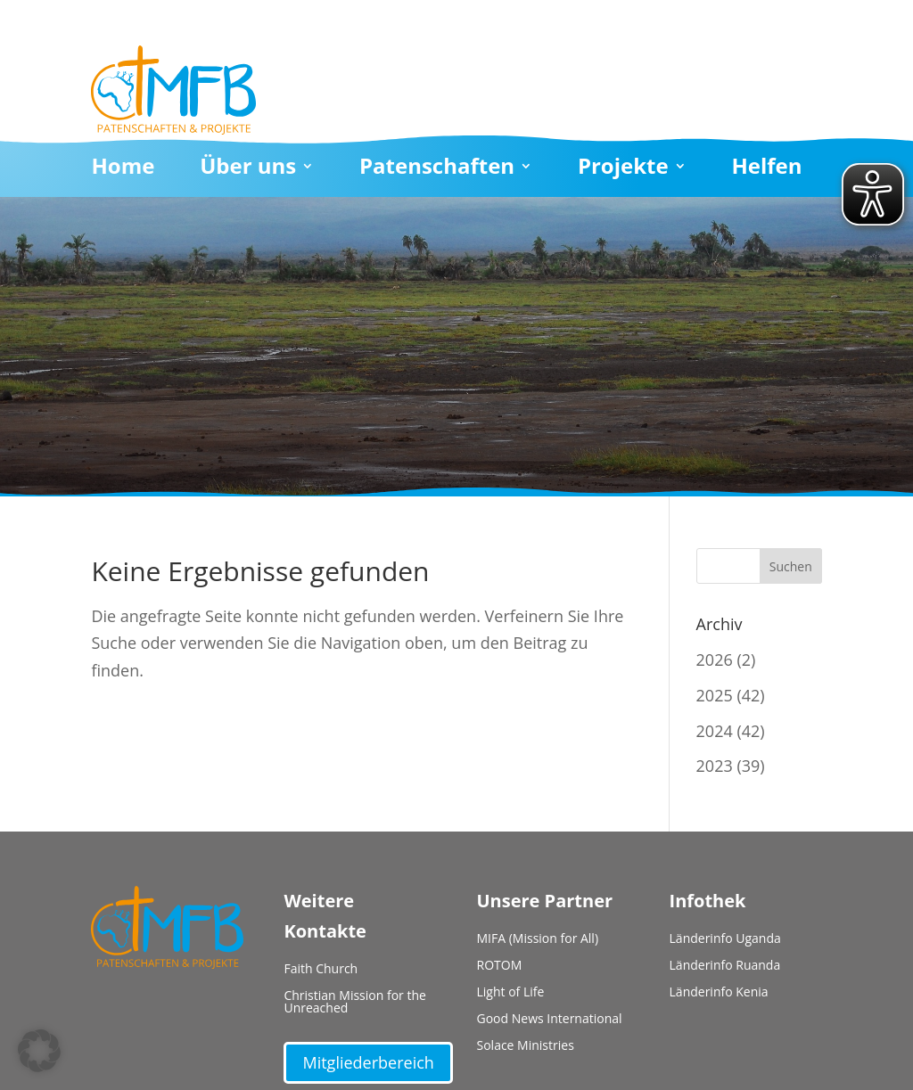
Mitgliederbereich (367, 1062)
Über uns (248, 169)
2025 (714, 695)
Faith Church (321, 970)
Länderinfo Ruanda (725, 966)
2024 (714, 731)
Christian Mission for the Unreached (354, 1002)
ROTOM (499, 966)
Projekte (623, 169)
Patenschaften (436, 169)
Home (122, 169)
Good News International (549, 1019)
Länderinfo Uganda (725, 939)
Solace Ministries (525, 1046)
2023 (714, 765)
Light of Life (511, 993)
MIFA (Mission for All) (538, 939)
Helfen (766, 169)
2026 (714, 659)
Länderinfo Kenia (719, 993)
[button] (39, 1051)
